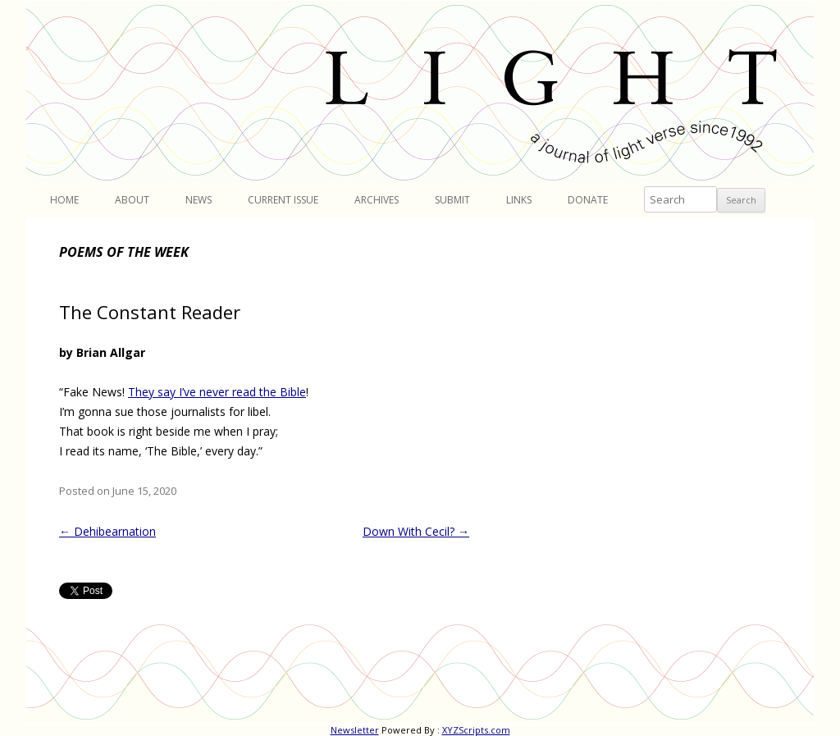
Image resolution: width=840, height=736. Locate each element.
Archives (376, 200)
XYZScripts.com (476, 730)
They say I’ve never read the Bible (217, 392)
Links (519, 200)
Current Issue (283, 200)
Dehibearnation (107, 531)
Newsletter (355, 730)
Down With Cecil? (416, 531)
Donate (588, 200)
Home (64, 200)
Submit (452, 200)
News (198, 200)
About (132, 200)
